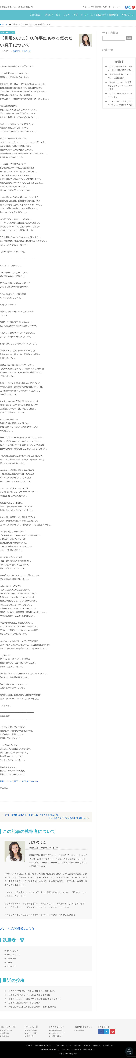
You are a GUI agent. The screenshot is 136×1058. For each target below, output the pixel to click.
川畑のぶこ (26, 51)
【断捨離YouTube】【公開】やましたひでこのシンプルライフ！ (34, 999)
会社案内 (29, 1045)
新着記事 (49, 15)
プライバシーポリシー (63, 1045)
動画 (58, 15)
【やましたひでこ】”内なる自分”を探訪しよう (68, 818)
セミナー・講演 (70, 15)
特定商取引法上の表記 (43, 1045)
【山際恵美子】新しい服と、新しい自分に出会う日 (28, 995)
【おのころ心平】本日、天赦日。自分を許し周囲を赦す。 (31, 991)
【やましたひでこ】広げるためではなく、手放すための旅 (31, 1007)
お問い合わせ (109, 7)
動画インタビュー (58, 1033)
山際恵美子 (11, 958)
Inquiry (118, 7)
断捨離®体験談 (57, 1030)
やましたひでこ (13, 954)
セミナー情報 (32, 1033)
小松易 (10, 962)
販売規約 (77, 1045)
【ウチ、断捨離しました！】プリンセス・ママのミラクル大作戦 (31, 815)
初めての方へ (36, 15)
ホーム (87, 7)
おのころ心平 (12, 951)
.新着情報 (17, 51)
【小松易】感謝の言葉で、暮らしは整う (24, 1003)
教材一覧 (30, 1036)
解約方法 (96, 1045)
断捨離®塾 (97, 7)
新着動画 (5, 1036)
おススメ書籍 (32, 1030)
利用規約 (87, 1045)
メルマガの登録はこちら (17, 928)
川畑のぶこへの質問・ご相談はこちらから (19, 781)
